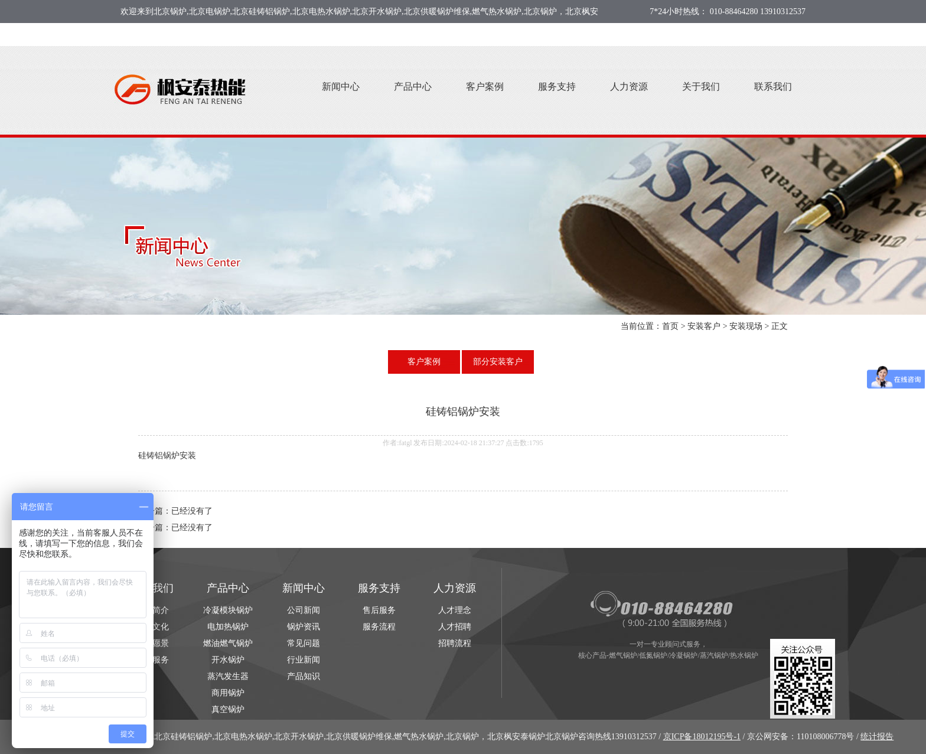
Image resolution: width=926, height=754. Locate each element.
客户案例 (485, 86)
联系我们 (773, 86)
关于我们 (701, 86)
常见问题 (303, 643)
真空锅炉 (227, 709)
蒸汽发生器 (228, 676)
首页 (670, 326)
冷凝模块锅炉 (228, 610)
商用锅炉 (227, 692)
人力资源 (629, 86)
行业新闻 (303, 659)
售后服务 (379, 610)
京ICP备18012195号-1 (702, 736)
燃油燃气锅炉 (228, 643)
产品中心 (413, 86)
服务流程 (379, 626)
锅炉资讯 (303, 626)
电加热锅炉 (228, 626)
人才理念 (454, 610)
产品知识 (303, 676)
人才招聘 (454, 626)
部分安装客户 (498, 361)
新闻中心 (341, 86)
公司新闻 (303, 610)
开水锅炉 (227, 659)
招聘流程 (454, 643)
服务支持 (557, 86)
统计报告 (877, 736)
